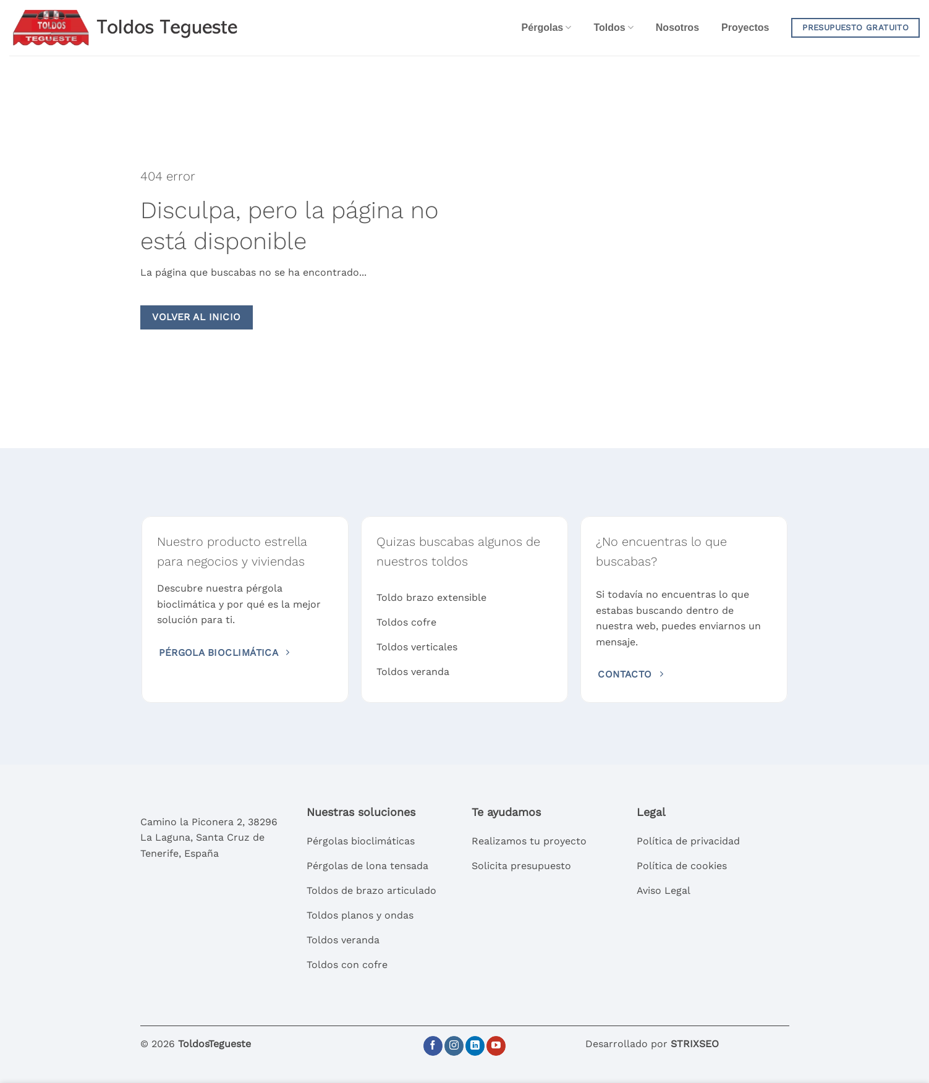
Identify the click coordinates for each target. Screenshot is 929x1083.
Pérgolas (547, 27)
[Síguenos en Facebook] (433, 1046)
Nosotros (677, 27)
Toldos (613, 27)
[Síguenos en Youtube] (496, 1046)
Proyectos (745, 27)
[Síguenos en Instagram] (454, 1046)
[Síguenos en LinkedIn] (475, 1046)
